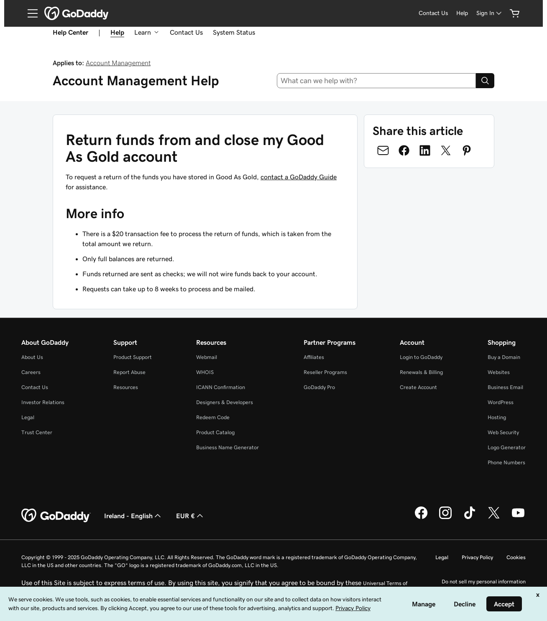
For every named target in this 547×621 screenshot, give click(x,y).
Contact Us (433, 13)
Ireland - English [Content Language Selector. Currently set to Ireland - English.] (133, 516)
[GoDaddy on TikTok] (469, 517)
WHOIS (205, 372)
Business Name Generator (227, 447)
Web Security (503, 432)
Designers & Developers (224, 402)
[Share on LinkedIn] (424, 150)
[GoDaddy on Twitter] (493, 517)
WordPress (501, 402)
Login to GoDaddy (421, 357)
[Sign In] (489, 13)
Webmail (206, 357)
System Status (234, 32)
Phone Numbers (506, 462)
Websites (499, 372)
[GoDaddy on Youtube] (518, 517)
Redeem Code (213, 417)
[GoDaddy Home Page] (56, 516)
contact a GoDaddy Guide (299, 176)
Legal (27, 417)
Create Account (418, 387)
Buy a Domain (504, 357)
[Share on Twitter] (445, 150)
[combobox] (377, 80)
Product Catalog (215, 432)
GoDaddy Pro (319, 387)
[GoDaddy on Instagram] (445, 517)
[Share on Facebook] (404, 150)
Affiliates (314, 357)
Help (462, 13)
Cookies (516, 557)
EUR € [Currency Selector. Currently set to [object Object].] (190, 516)
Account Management (118, 62)
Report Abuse (129, 372)
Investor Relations (42, 402)
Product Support (132, 357)
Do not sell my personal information (484, 581)
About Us (32, 357)
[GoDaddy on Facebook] (421, 517)
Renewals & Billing (421, 372)
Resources (125, 387)
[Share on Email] (383, 150)
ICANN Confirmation (220, 387)
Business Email (505, 387)
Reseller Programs (325, 372)
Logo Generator (507, 447)
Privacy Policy (477, 557)
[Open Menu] (29, 13)
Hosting (497, 417)
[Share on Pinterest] (466, 150)
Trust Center (36, 432)
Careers (31, 372)
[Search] (485, 80)
